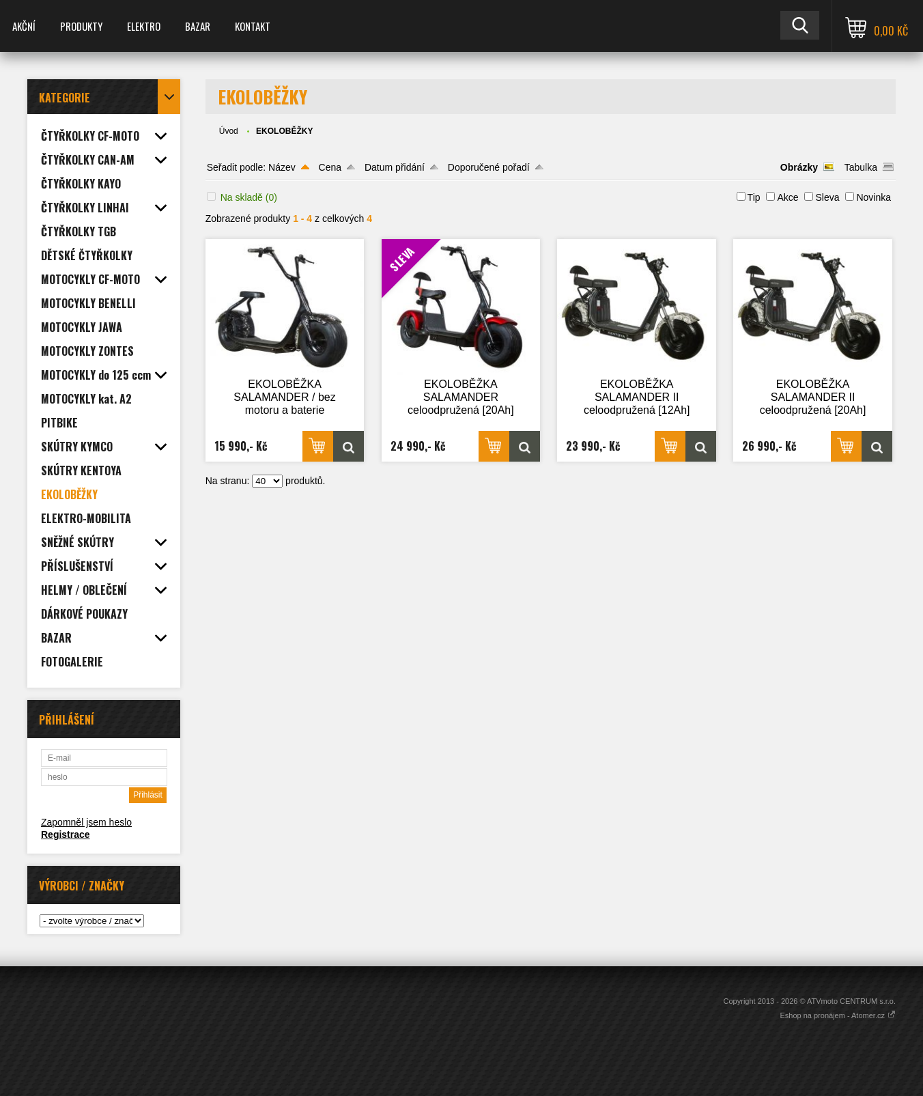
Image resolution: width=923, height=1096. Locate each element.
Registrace (65, 834)
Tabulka (860, 167)
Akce (787, 197)
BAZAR (197, 25)
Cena (330, 167)
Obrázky (799, 167)
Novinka (873, 197)
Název (282, 167)
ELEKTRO (143, 25)
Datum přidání (395, 167)
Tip (754, 197)
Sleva (827, 197)
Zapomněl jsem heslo (86, 822)
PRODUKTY (81, 25)
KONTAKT (252, 25)
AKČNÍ (24, 25)
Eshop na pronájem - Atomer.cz (838, 1015)
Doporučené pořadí (489, 167)
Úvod (228, 131)
